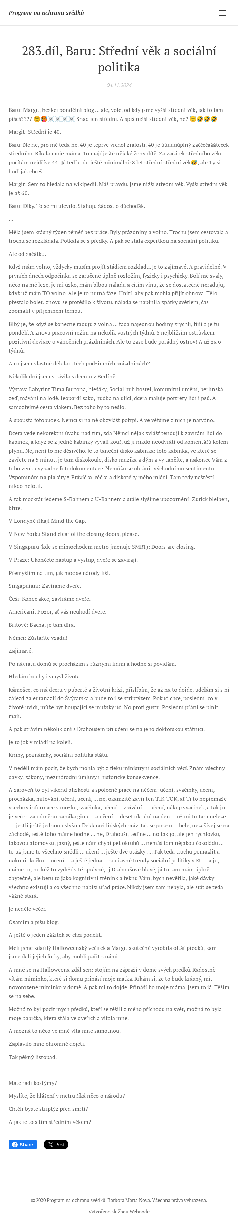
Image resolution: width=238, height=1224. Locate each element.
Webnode (140, 1211)
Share (22, 1144)
